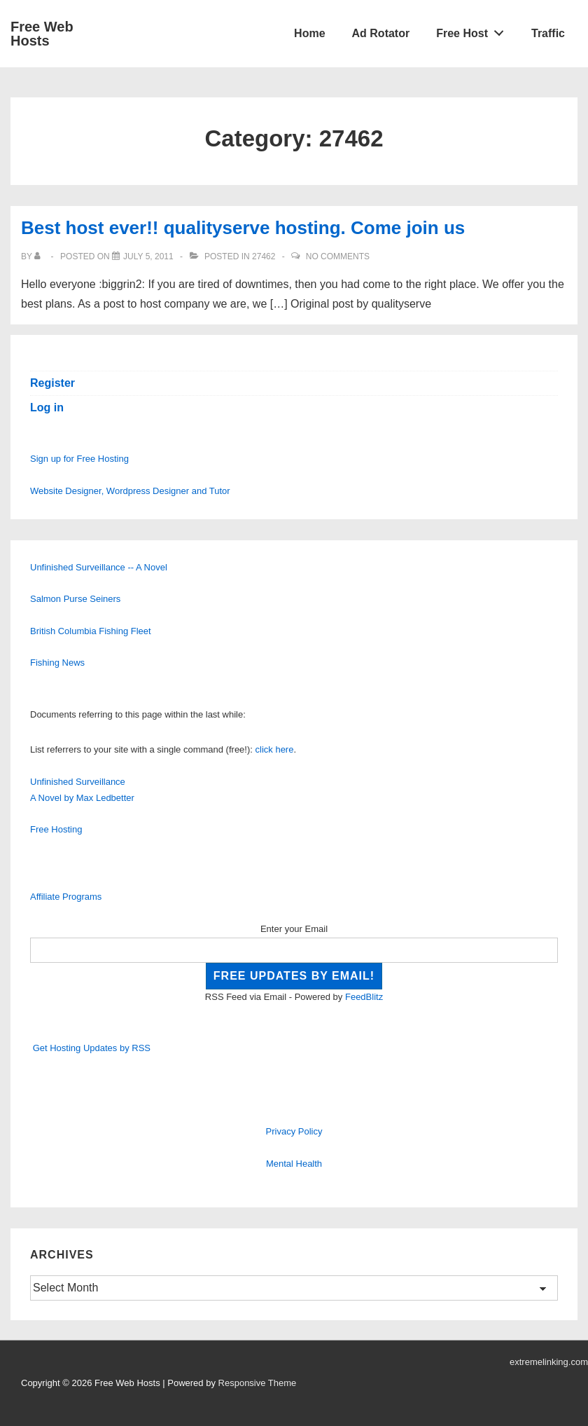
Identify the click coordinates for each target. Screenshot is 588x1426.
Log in (47, 407)
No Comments (338, 256)
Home (309, 33)
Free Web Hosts (42, 33)
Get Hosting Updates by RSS (91, 1048)
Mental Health (294, 1163)
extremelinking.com (549, 1362)
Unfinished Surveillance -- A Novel (98, 567)
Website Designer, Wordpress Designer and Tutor (130, 491)
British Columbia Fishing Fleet (90, 631)
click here (274, 749)
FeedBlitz (364, 997)
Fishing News (57, 662)
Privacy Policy (294, 1131)
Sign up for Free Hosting (79, 458)
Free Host (474, 30)
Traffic (548, 33)
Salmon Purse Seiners (75, 599)
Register (52, 383)
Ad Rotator (381, 33)
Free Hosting (56, 829)
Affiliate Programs (66, 896)
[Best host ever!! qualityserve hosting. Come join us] (148, 256)
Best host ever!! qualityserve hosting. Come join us (243, 227)
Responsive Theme (257, 1383)
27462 (263, 256)
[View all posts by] (40, 256)
